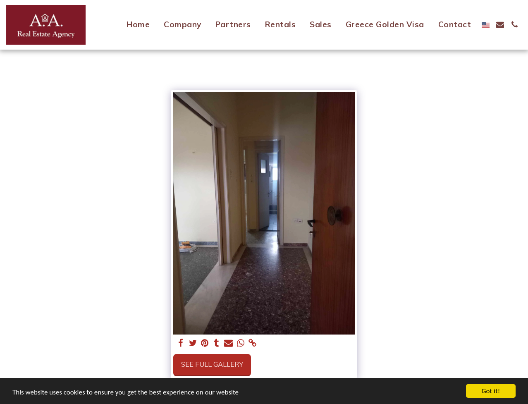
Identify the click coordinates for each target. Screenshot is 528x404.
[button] (500, 25)
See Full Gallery (212, 364)
